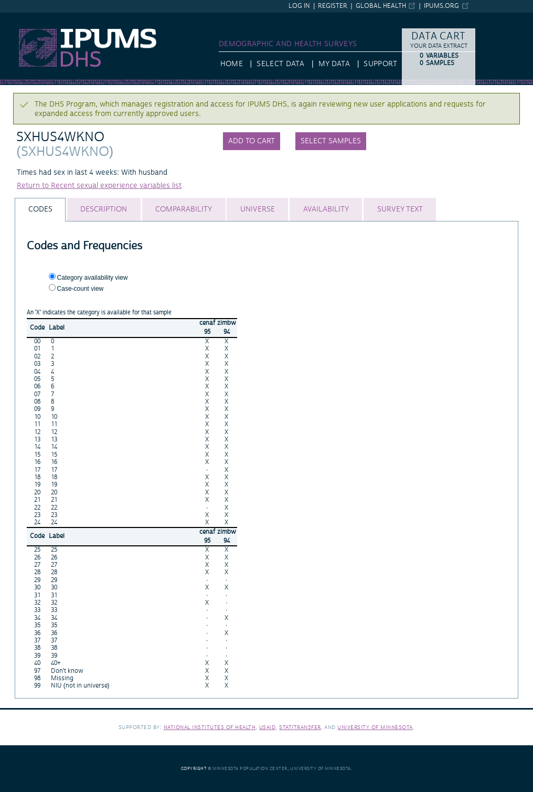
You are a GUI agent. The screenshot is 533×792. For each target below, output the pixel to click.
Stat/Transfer (300, 727)
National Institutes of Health (210, 727)
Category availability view (92, 277)
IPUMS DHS (19, 17)
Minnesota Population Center (249, 769)
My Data (334, 64)
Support (380, 64)
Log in (299, 6)
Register (332, 6)
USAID (267, 727)
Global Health (381, 6)
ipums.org (441, 6)
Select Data (280, 64)
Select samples (331, 141)
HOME (231, 64)
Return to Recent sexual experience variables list (99, 186)
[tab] (40, 209)
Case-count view (80, 288)
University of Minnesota (375, 727)
